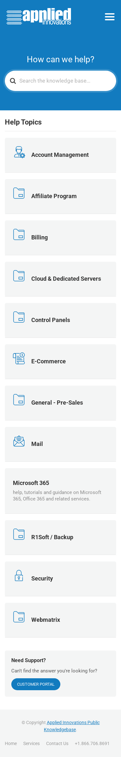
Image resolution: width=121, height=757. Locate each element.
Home (11, 743)
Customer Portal (36, 684)
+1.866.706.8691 (92, 743)
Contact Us (57, 743)
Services (31, 743)
